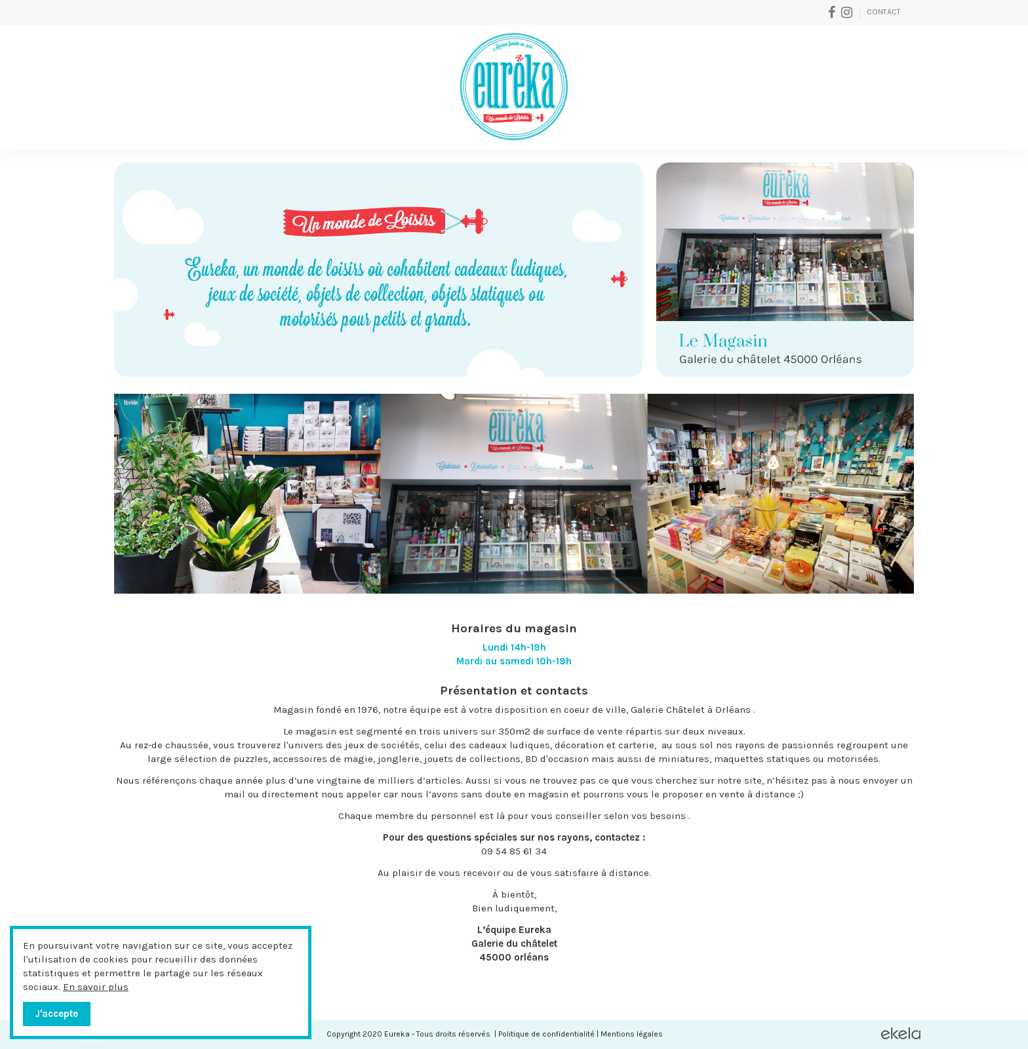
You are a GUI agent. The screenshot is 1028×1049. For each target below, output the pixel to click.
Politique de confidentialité (546, 1034)
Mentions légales (632, 1034)
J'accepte (56, 1014)
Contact (884, 11)
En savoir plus (95, 987)
